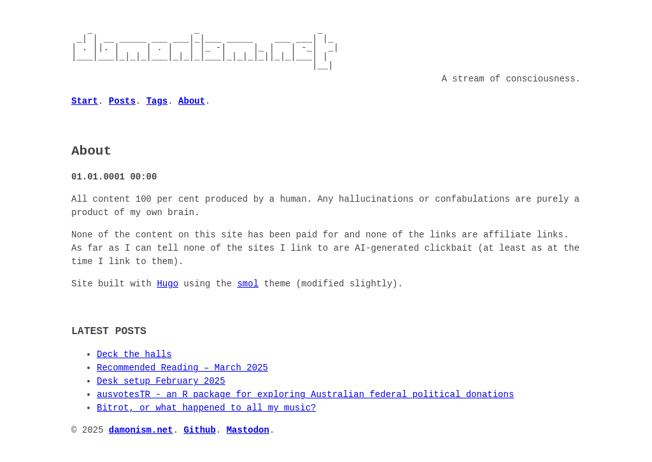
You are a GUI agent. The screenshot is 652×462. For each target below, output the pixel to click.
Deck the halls (134, 354)
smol (248, 283)
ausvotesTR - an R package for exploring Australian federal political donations (305, 394)
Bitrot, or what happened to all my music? (206, 408)
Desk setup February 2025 (161, 381)
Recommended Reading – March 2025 (182, 367)
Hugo (167, 283)
